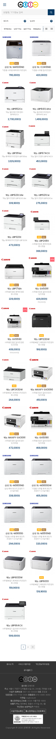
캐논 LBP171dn (14, 288)
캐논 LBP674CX (41, 153)
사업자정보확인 (17, 711)
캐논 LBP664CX (14, 625)
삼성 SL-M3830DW (42, 485)
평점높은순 (37, 29)
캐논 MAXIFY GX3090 (41, 389)
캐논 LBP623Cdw (14, 195)
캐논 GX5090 (41, 437)
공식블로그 (28, 670)
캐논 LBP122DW (42, 339)
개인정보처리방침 (42, 664)
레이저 (14, 21)
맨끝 (33, 647)
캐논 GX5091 (41, 288)
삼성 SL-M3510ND (41, 533)
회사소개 (10, 664)
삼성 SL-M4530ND (14, 67)
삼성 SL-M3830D (14, 533)
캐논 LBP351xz (14, 153)
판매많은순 (7, 29)
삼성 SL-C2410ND (41, 67)
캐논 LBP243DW (14, 389)
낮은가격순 (17, 29)
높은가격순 (27, 29)
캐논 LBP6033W (14, 577)
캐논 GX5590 (14, 339)
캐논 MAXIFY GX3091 (14, 437)
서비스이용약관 (24, 664)
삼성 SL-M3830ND (14, 485)
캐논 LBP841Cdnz (41, 108)
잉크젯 (41, 21)
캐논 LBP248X (41, 240)
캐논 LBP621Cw (41, 195)
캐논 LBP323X (14, 237)
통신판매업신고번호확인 (35, 711)
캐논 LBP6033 (41, 581)
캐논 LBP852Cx (14, 108)
